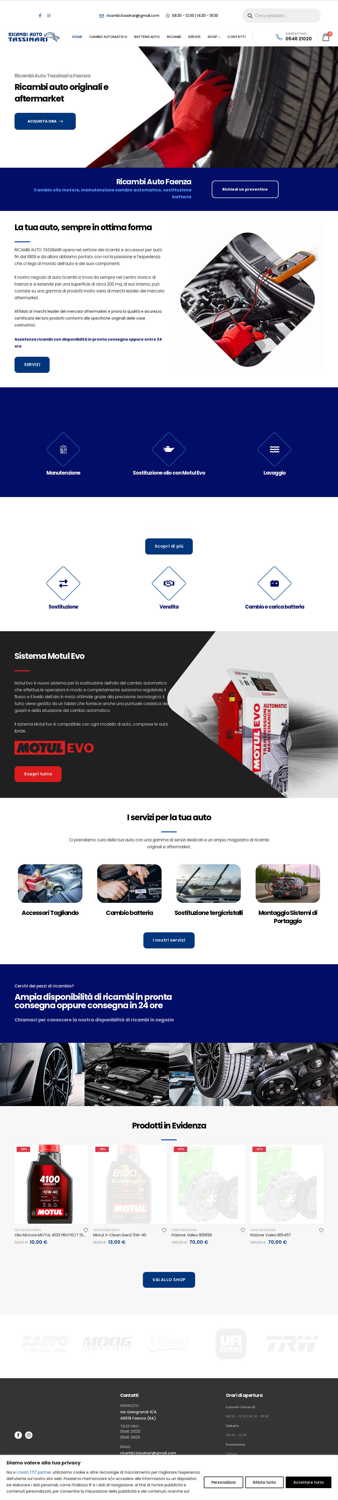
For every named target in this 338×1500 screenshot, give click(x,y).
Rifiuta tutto (264, 1482)
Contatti (236, 36)
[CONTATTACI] (293, 37)
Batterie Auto (147, 36)
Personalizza (224, 1482)
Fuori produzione (184, 1230)
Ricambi (174, 36)
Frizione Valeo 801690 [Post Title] (192, 1235)
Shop (212, 36)
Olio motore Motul (28, 1230)
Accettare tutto (308, 1482)
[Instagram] (49, 16)
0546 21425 (130, 1437)
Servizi (194, 36)
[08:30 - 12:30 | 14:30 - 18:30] (191, 16)
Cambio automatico (108, 36)
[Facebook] (40, 16)
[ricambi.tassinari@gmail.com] (129, 16)
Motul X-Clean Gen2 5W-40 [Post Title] (119, 1235)
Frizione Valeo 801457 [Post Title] (270, 1235)
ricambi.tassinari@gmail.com (148, 1453)
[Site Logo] (34, 37)
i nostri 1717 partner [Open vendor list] (34, 1472)
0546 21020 (130, 1431)
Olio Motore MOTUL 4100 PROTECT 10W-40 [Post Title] (54, 1235)
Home (77, 36)
